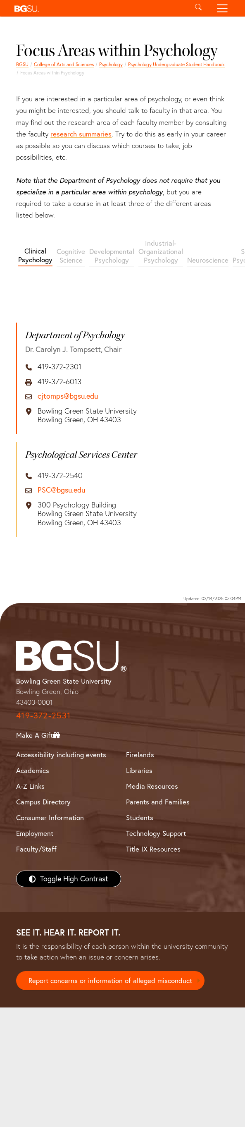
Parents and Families (158, 801)
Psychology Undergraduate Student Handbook (176, 64)
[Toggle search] (198, 8)
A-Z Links (30, 786)
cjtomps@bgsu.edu (68, 396)
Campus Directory (43, 801)
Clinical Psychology (35, 254)
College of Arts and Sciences (64, 64)
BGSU (22, 64)
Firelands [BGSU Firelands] (140, 754)
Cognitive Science (71, 255)
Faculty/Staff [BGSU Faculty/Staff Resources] (36, 849)
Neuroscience (207, 260)
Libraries (139, 770)
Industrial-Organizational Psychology (160, 251)
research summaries (81, 133)
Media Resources (152, 786)
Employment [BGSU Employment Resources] (34, 833)
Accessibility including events (61, 754)
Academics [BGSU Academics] (32, 770)
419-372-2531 (43, 715)
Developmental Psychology (111, 255)
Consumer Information (50, 817)
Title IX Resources (153, 849)
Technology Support (156, 833)
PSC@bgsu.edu (61, 490)
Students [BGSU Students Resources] (139, 817)
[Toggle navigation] (222, 8)
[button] (99, 8)
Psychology (111, 64)
